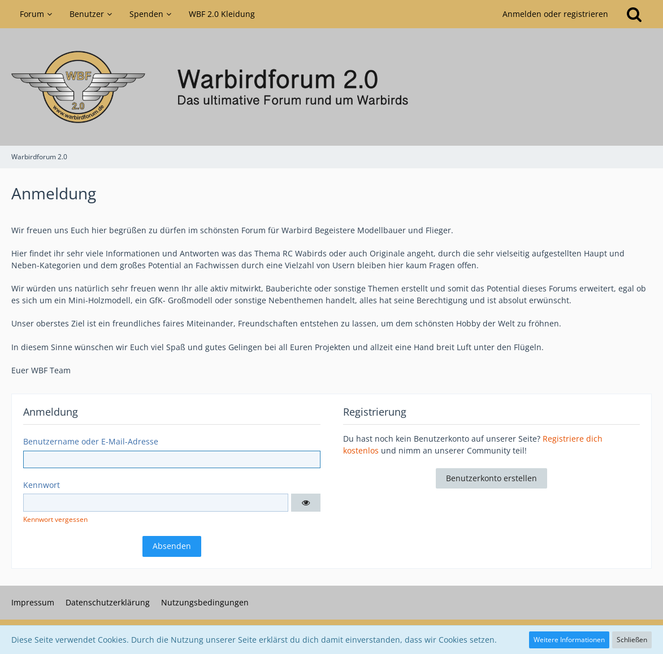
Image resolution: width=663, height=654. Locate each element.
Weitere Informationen (569, 639)
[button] (305, 503)
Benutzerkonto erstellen (491, 478)
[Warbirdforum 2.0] (331, 87)
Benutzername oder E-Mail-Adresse (90, 441)
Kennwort (41, 484)
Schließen (632, 639)
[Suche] (634, 14)
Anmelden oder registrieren (555, 13)
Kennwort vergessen (55, 519)
